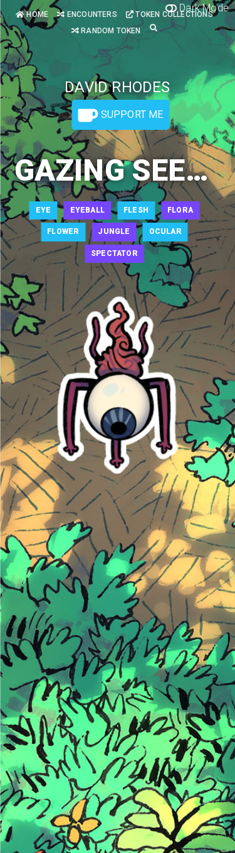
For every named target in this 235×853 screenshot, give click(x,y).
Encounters (87, 14)
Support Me (120, 115)
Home (32, 14)
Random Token (106, 30)
